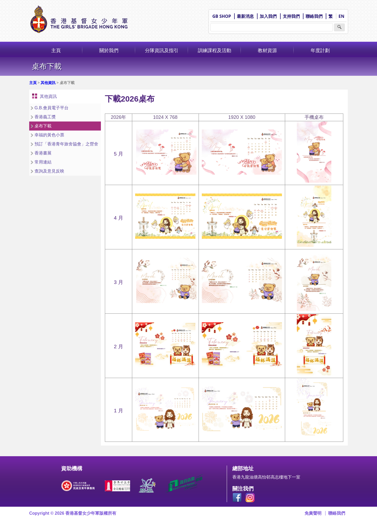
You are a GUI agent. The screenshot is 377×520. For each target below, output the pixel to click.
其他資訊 (48, 82)
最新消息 (245, 16)
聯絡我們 (314, 16)
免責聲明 (313, 513)
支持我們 (291, 16)
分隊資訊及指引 (161, 50)
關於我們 (108, 50)
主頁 (56, 50)
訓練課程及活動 (214, 50)
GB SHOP (221, 16)
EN (341, 16)
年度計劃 (320, 50)
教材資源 (267, 50)
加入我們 (268, 16)
